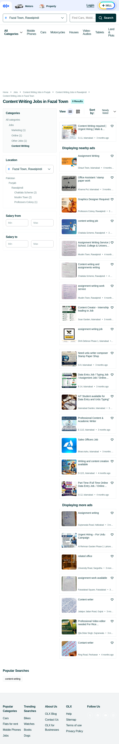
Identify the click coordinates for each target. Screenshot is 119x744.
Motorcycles (57, 32)
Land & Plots (111, 32)
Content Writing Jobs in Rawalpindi (71, 92)
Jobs (15, 92)
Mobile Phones (31, 32)
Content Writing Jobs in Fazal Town (18, 96)
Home (5, 92)
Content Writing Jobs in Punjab (36, 92)
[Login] (90, 5)
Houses (74, 32)
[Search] (106, 18)
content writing (12, 678)
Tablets (99, 32)
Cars (43, 32)
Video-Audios (87, 32)
